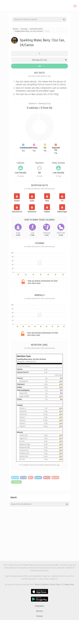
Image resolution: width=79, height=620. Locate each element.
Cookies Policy (69, 584)
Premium (39, 616)
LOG (39, 66)
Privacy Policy (55, 584)
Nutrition (39, 611)
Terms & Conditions (42, 584)
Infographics (39, 606)
